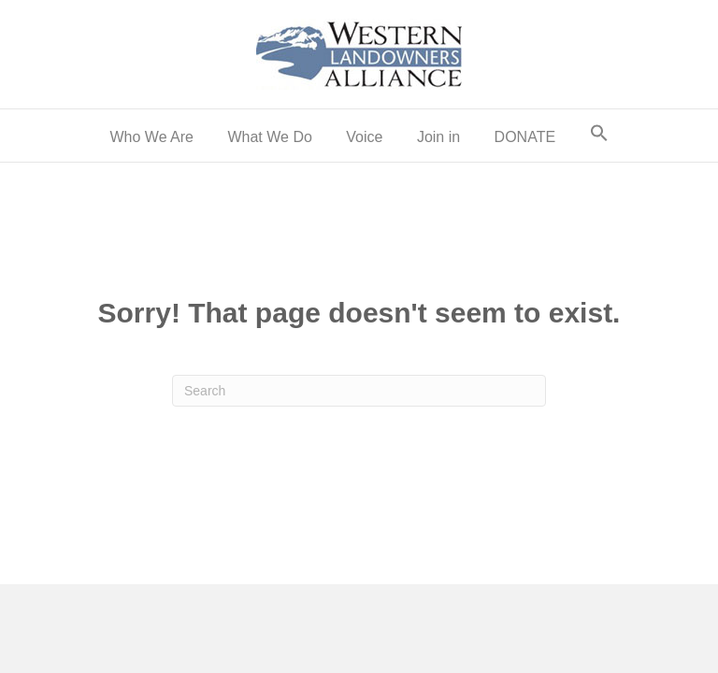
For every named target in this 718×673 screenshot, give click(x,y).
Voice (364, 137)
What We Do (269, 137)
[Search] (359, 391)
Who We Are (151, 137)
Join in (438, 137)
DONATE (525, 137)
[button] (599, 135)
